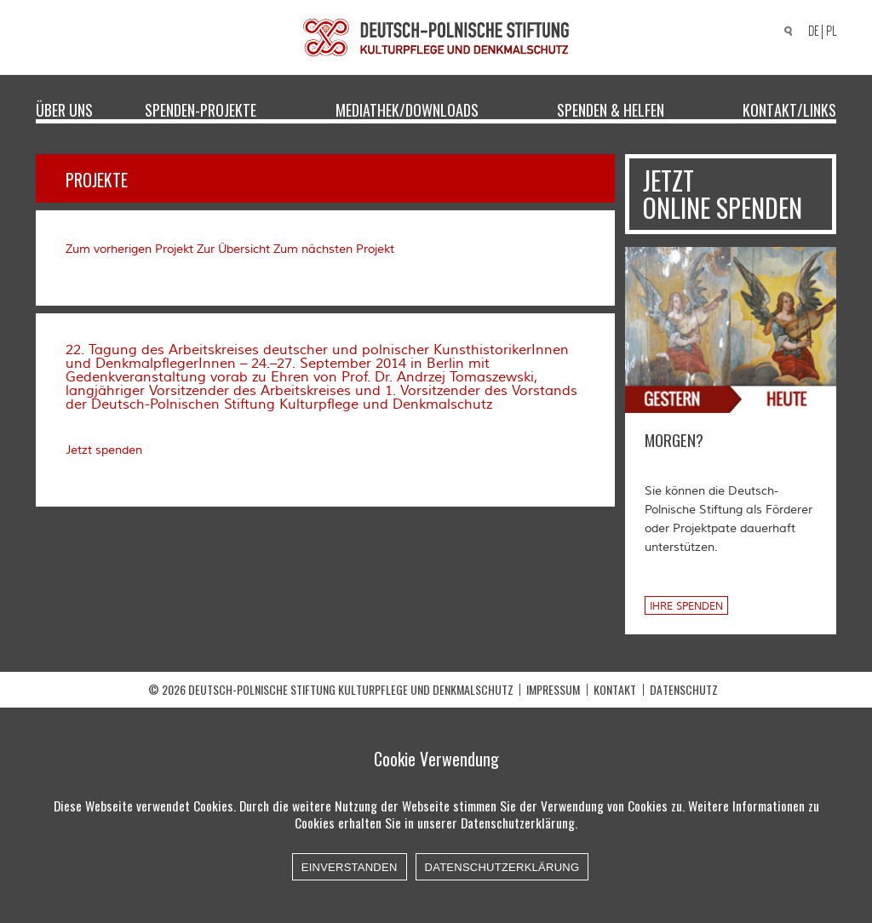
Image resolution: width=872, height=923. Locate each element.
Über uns (64, 109)
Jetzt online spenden (722, 193)
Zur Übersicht (233, 249)
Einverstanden (349, 867)
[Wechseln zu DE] (811, 32)
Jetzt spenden (104, 450)
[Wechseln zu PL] (834, 31)
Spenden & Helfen (610, 109)
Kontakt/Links (789, 109)
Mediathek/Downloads (407, 109)
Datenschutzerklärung (502, 867)
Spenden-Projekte (200, 109)
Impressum (553, 689)
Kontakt (615, 689)
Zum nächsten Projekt (333, 249)
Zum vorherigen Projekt (129, 249)
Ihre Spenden (686, 606)
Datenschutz (684, 689)
